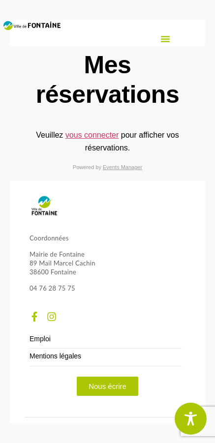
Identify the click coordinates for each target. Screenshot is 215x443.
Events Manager (122, 167)
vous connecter (92, 135)
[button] (165, 38)
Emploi (40, 339)
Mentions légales (55, 356)
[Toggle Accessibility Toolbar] (191, 419)
